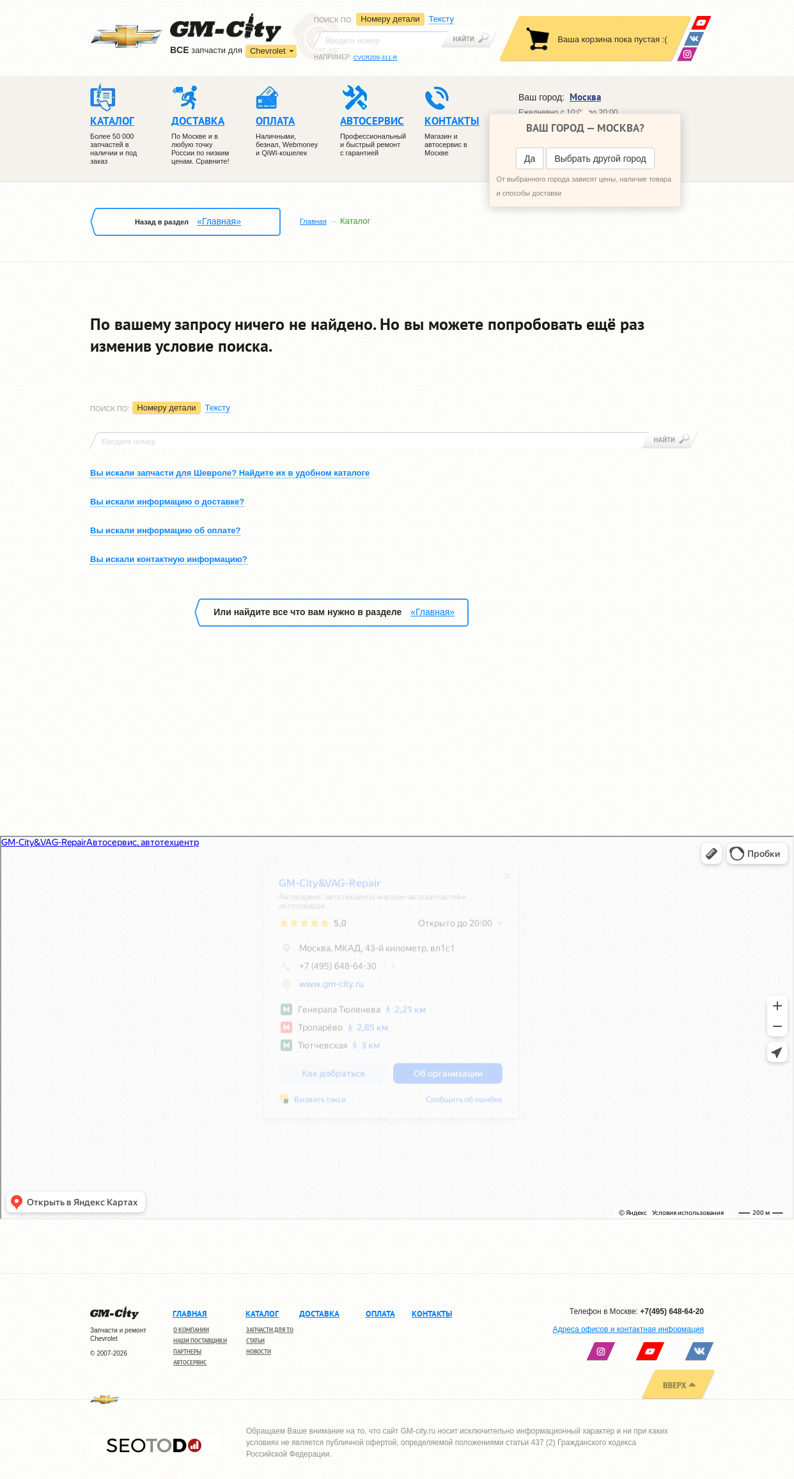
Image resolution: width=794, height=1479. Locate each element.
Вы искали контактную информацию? (168, 559)
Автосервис (189, 1362)
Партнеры (187, 1351)
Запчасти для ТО (269, 1329)
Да (529, 158)
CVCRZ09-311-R (376, 57)
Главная (313, 221)
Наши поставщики (200, 1340)
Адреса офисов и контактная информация (628, 1329)
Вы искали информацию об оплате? (165, 530)
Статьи (255, 1340)
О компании (191, 1329)
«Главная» (219, 221)
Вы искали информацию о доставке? (167, 501)
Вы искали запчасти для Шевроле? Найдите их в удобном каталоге (230, 473)
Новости (258, 1351)
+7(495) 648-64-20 (672, 1311)
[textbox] (381, 39)
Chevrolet (268, 51)
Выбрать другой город (600, 158)
